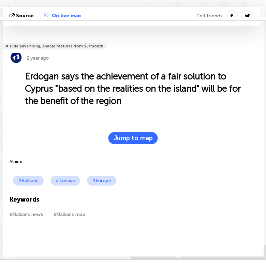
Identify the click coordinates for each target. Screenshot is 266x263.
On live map (62, 16)
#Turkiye (65, 181)
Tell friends (209, 16)
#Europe (101, 181)
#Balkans (28, 181)
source (22, 16)
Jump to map (133, 138)
